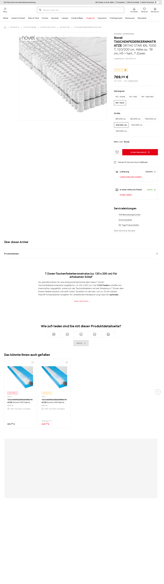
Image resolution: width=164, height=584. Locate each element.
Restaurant (130, 18)
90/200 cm (135, 119)
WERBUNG (119, 70)
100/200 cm (150, 119)
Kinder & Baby (77, 18)
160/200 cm (121, 131)
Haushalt (55, 18)
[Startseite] (5, 27)
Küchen (45, 18)
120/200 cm (121, 125)
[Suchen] (40, 10)
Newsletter (142, 18)
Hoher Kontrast (150, 2)
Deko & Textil (33, 18)
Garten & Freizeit (18, 18)
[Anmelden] (134, 10)
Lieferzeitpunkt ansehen (131, 177)
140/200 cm (136, 125)
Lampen (65, 18)
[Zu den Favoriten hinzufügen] (117, 152)
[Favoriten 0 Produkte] (144, 10)
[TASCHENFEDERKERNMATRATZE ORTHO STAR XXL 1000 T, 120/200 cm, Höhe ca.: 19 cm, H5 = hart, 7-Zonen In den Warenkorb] (140, 152)
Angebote (90, 18)
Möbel (5, 18)
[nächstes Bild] (157, 391)
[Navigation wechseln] (5, 10)
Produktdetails (11, 253)
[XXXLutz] (22, 10)
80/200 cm (121, 119)
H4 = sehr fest (148, 96)
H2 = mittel (120, 96)
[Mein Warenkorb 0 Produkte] (155, 10)
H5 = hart (120, 103)
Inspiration (102, 18)
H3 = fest (133, 96)
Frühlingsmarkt (116, 18)
